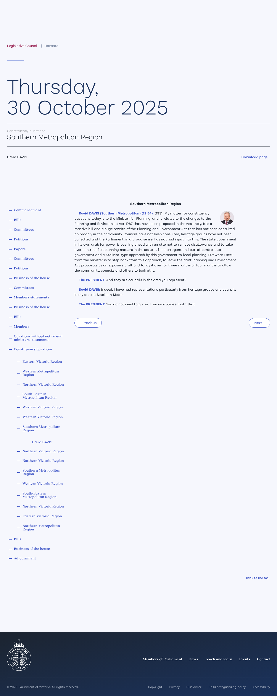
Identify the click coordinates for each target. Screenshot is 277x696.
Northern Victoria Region (43, 384)
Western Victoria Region (43, 407)
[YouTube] (258, 669)
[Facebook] (248, 669)
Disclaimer (193, 687)
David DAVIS (42, 442)
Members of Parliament (162, 659)
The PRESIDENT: (92, 280)
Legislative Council (22, 46)
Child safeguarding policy (227, 687)
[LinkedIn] (229, 669)
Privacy (174, 687)
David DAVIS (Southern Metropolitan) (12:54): (116, 213)
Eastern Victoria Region (42, 361)
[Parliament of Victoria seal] (19, 655)
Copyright (155, 687)
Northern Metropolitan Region (41, 528)
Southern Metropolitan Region (41, 428)
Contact (263, 659)
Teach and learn (218, 659)
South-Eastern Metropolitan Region (39, 396)
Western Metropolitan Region (41, 373)
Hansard (51, 46)
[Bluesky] (267, 669)
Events (244, 659)
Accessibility (261, 687)
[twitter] (220, 669)
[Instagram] (239, 669)
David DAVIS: (89, 289)
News (193, 659)
